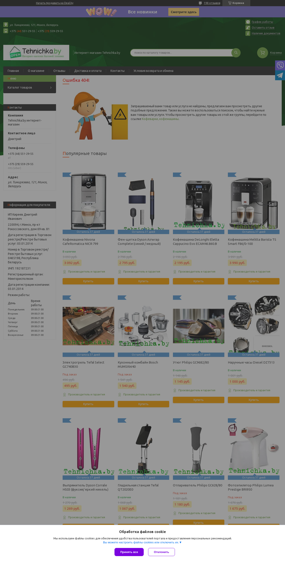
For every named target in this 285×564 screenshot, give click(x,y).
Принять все (129, 552)
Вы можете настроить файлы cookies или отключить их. (141, 542)
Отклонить (161, 552)
